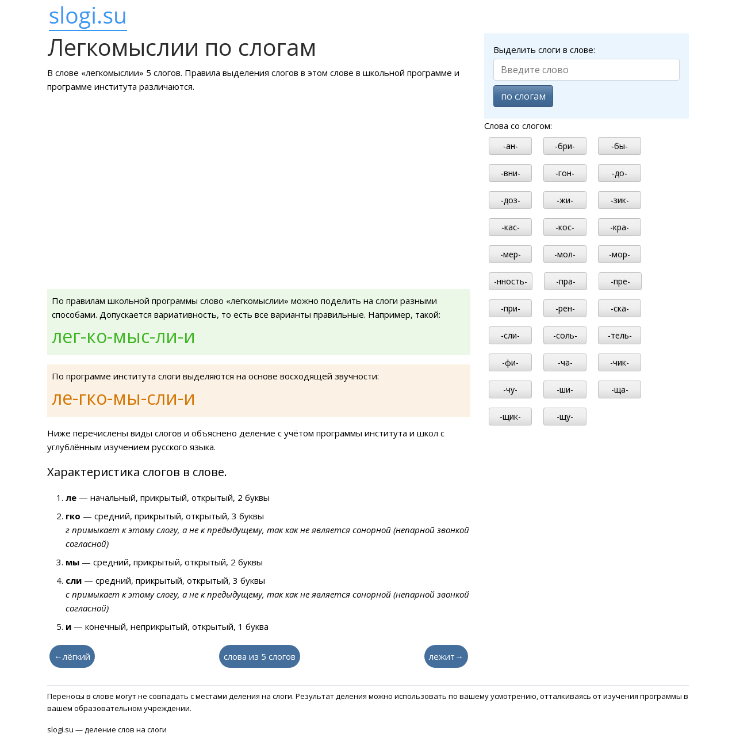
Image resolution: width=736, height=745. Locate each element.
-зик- (620, 200)
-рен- (565, 308)
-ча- (565, 362)
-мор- (619, 254)
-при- (510, 308)
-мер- (510, 254)
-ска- (620, 308)
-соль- (565, 335)
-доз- (510, 200)
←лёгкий (72, 656)
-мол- (565, 254)
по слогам (523, 96)
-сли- (510, 335)
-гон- (564, 173)
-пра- (566, 281)
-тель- (620, 335)
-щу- (565, 416)
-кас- (510, 227)
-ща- (619, 389)
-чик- (619, 362)
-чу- (510, 389)
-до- (619, 173)
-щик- (510, 416)
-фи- (510, 362)
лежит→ (446, 656)
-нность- (510, 281)
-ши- (565, 389)
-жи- (565, 200)
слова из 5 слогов (260, 656)
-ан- (510, 145)
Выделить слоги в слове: (544, 49)
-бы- (619, 145)
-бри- (565, 145)
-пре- (620, 281)
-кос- (564, 227)
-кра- (619, 227)
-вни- (510, 173)
